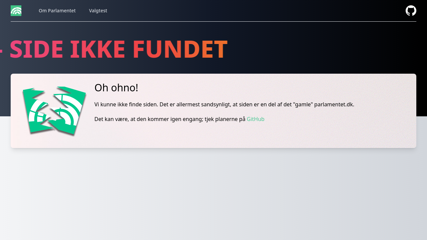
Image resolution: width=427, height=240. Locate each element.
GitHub (256, 119)
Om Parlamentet (57, 10)
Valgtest (98, 10)
